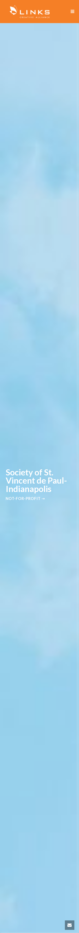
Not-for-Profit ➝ (25, 498)
